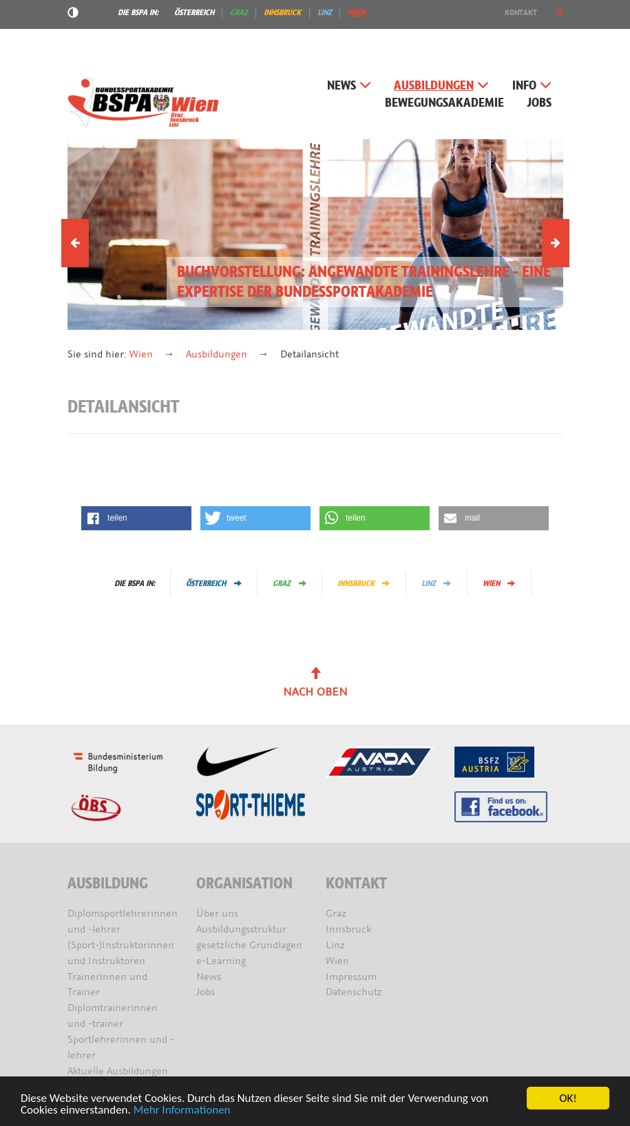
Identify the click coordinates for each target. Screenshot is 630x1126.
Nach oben (315, 683)
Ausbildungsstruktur (241, 929)
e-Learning (221, 961)
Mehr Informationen (182, 1110)
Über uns (217, 913)
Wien (356, 12)
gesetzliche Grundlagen (249, 945)
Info (532, 85)
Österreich (194, 12)
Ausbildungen (441, 85)
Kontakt (521, 12)
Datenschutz (354, 992)
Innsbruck (282, 12)
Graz (239, 12)
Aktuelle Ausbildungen (117, 1071)
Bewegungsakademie (444, 103)
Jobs (539, 103)
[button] (559, 12)
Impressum (351, 976)
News (349, 85)
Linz (324, 12)
